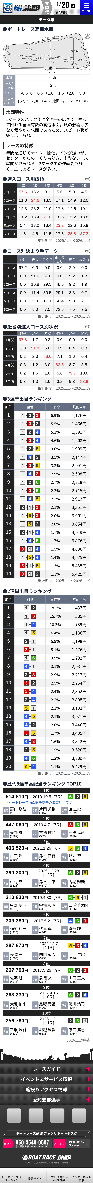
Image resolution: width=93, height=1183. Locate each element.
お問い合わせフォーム (71, 1143)
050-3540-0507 (27, 1143)
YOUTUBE (57, 1115)
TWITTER (36, 1115)
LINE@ (79, 1115)
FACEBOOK (14, 1115)
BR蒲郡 (22, 8)
